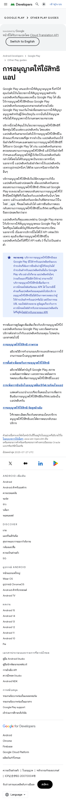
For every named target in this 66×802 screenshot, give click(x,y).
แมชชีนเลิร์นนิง (10, 535)
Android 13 (9, 621)
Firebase (7, 746)
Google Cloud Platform (16, 752)
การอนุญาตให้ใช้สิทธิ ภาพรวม (20, 344)
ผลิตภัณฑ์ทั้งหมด (11, 757)
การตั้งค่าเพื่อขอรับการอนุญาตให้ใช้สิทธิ (26, 363)
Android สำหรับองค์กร (14, 487)
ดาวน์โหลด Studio (12, 675)
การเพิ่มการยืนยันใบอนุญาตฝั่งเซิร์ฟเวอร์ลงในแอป (33, 385)
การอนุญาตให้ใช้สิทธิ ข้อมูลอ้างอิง (22, 408)
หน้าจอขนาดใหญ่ (11, 573)
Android (7, 481)
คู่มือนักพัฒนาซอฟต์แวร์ (15, 664)
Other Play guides (44, 17)
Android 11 (9, 632)
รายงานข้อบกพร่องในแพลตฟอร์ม (20, 696)
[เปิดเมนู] (5, 4)
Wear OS (8, 578)
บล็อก (6, 509)
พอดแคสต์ (8, 515)
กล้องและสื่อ (9, 547)
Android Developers (13, 55)
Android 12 (9, 627)
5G (4, 558)
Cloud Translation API (44, 35)
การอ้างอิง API (10, 670)
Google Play (14, 17)
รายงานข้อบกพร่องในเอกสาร (17, 701)
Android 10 (9, 638)
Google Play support (14, 707)
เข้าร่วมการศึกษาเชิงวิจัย (15, 712)
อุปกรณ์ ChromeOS (13, 584)
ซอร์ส (5, 498)
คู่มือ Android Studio (14, 658)
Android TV (9, 595)
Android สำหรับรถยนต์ (15, 590)
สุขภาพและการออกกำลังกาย (17, 541)
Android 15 (9, 610)
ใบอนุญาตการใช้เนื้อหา (13, 438)
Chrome (7, 740)
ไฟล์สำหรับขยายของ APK (35, 312)
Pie (4, 644)
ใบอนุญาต (28, 770)
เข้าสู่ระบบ (56, 4)
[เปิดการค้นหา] (37, 4)
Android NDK (10, 681)
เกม (5, 530)
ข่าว (4, 504)
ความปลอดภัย (10, 493)
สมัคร (45, 784)
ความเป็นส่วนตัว (11, 552)
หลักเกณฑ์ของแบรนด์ (48, 770)
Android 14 (9, 616)
